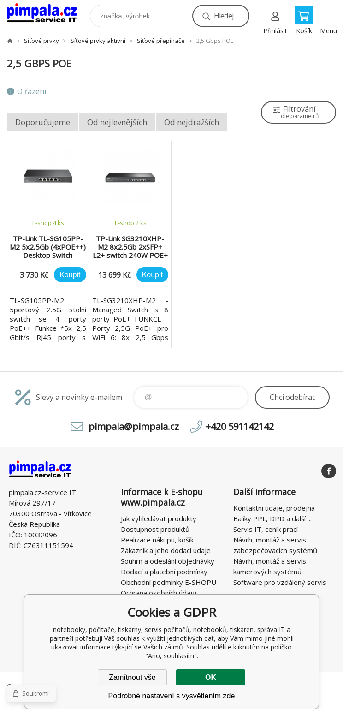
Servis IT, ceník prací (265, 529)
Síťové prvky (41, 40)
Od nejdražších (191, 122)
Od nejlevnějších (117, 122)
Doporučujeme (42, 122)
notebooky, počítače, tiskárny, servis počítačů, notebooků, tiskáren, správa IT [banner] (48, 13)
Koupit (69, 275)
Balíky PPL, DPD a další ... (272, 518)
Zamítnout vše (132, 677)
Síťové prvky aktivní (98, 40)
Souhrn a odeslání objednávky (167, 561)
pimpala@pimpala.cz (134, 426)
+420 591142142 (240, 426)
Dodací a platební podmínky (164, 571)
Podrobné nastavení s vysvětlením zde (171, 696)
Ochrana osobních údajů (158, 592)
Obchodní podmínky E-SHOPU (168, 582)
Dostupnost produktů (155, 529)
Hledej (223, 16)
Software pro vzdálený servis (279, 582)
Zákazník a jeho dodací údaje (166, 550)
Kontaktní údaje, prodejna (274, 507)
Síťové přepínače (161, 40)
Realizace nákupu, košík (157, 539)
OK (210, 677)
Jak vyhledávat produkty (158, 518)
